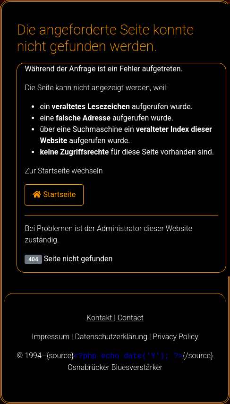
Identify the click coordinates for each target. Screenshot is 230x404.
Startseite (54, 194)
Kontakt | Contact (115, 317)
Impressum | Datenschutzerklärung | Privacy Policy (115, 336)
